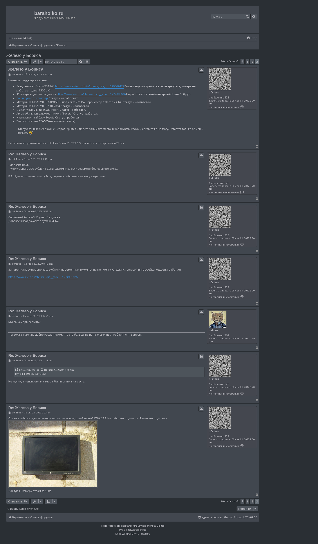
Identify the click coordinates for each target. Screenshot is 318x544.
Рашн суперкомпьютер (32, 98)
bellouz (213, 330)
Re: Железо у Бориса (27, 154)
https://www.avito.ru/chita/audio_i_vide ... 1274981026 (91, 94)
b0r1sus (214, 92)
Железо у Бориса (23, 55)
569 (226, 335)
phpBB (124, 525)
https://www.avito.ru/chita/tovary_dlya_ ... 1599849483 (89, 86)
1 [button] (247, 62)
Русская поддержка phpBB (132, 529)
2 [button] (252, 62)
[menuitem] (27, 38)
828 (226, 97)
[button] (242, 61)
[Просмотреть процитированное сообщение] (42, 370)
